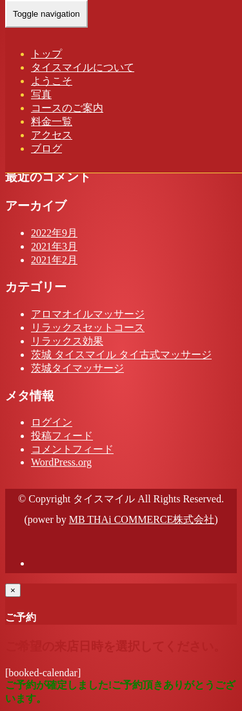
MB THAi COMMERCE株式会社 (142, 519)
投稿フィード (62, 435)
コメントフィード (72, 449)
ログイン (51, 422)
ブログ (46, 148)
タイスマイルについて (82, 67)
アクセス (51, 134)
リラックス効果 (67, 341)
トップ (46, 53)
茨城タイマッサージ (77, 368)
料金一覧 (51, 121)
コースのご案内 (67, 107)
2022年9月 (54, 232)
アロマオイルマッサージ (88, 313)
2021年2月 (54, 259)
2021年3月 (54, 246)
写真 (41, 94)
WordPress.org (61, 462)
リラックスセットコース (88, 327)
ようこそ (51, 80)
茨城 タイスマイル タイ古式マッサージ (121, 354)
